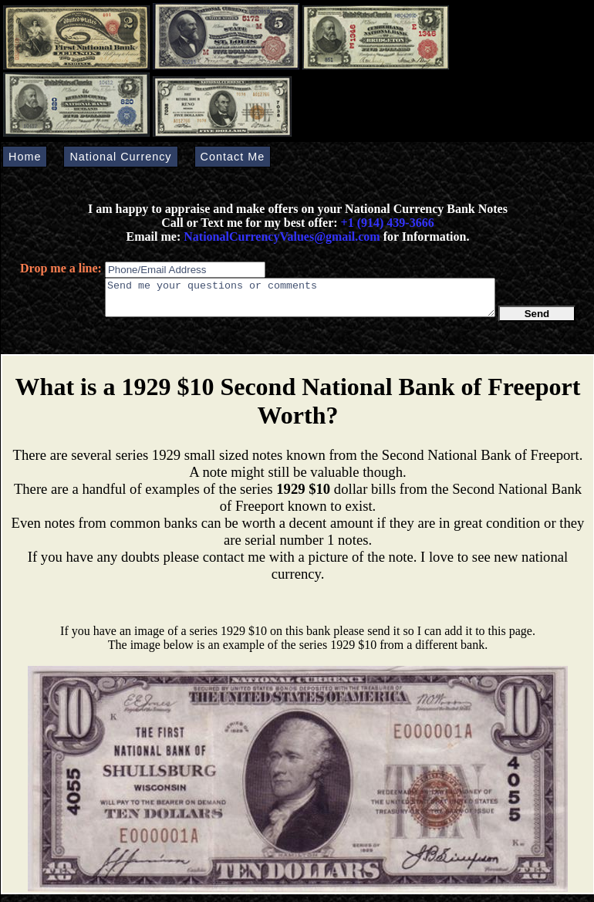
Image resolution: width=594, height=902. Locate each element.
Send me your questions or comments (300, 301)
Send (537, 320)
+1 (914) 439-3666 (387, 222)
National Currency (120, 156)
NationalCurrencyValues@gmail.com (280, 236)
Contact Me (233, 156)
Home (24, 156)
